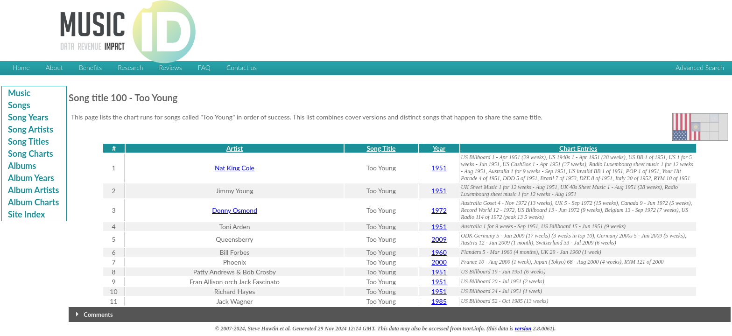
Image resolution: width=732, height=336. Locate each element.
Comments (98, 314)
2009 (438, 239)
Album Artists (33, 190)
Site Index (26, 214)
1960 (438, 252)
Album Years (31, 178)
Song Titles (28, 141)
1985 (438, 301)
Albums (22, 166)
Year (439, 148)
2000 (438, 262)
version (522, 328)
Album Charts (33, 202)
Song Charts (30, 153)
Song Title (380, 148)
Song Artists (30, 129)
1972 (438, 210)
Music (19, 93)
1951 (438, 168)
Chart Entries (578, 148)
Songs (19, 105)
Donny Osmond (234, 210)
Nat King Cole (234, 168)
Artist (234, 148)
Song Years (28, 117)
